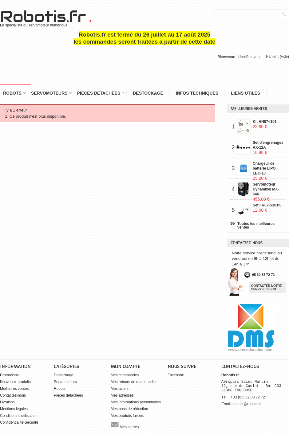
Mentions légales (14, 409)
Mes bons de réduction (129, 409)
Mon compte (125, 366)
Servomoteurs (50, 93)
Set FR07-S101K (267, 208)
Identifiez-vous (249, 57)
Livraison (7, 402)
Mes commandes (125, 375)
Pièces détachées (99, 93)
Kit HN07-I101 (264, 124)
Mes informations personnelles (136, 402)
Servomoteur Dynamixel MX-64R (266, 189)
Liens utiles (245, 93)
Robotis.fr (45, 17)
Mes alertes (125, 424)
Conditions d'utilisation (18, 415)
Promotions (9, 375)
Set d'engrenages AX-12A (268, 147)
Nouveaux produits (15, 382)
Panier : (277, 56)
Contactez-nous (13, 395)
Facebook (176, 375)
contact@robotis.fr (247, 404)
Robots (13, 93)
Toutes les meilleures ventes (256, 225)
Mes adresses (122, 395)
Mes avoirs (120, 388)
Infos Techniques (197, 93)
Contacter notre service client (266, 287)
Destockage (148, 93)
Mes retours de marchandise (134, 382)
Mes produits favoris (127, 415)
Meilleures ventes (249, 109)
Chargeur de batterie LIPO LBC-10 (264, 168)
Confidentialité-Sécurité (19, 422)
